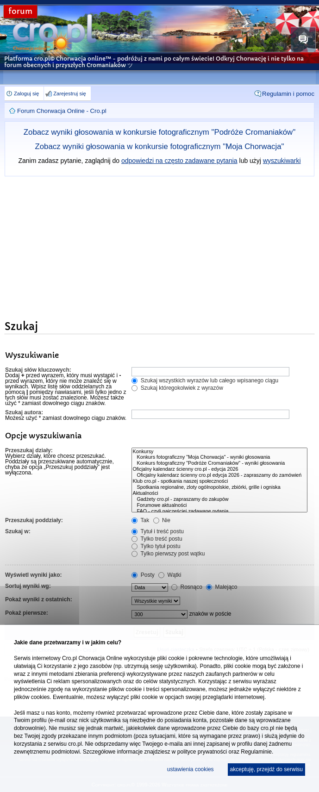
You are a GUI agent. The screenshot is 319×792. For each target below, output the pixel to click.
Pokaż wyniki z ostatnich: (38, 599)
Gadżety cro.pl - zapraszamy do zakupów (219, 499)
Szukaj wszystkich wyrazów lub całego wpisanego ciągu (204, 380)
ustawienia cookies (190, 769)
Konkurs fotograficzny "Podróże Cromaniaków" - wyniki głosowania (219, 463)
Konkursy (219, 452)
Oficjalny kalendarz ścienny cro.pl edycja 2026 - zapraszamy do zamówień (219, 475)
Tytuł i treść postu (157, 531)
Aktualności (219, 493)
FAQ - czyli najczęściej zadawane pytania (219, 511)
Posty (142, 575)
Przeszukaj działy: (29, 450)
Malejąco (221, 587)
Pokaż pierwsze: (26, 613)
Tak (140, 520)
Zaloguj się (26, 93)
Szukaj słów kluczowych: (38, 370)
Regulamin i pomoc (288, 93)
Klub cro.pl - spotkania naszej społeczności (219, 481)
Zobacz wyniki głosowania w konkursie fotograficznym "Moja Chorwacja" (159, 146)
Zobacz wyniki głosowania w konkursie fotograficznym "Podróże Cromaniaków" (159, 132)
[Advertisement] (159, 246)
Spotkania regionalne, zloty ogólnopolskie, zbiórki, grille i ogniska (219, 487)
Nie (161, 520)
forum (20, 11)
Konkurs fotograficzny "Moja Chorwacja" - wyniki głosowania (219, 457)
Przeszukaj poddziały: (34, 520)
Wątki (169, 575)
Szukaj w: (18, 531)
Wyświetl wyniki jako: (33, 575)
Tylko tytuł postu (155, 546)
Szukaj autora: (24, 412)
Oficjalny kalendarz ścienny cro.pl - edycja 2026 (219, 469)
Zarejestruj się (69, 93)
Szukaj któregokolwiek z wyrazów (177, 388)
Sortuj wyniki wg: (28, 586)
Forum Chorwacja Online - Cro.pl (61, 110)
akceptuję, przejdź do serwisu (266, 769)
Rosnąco (186, 587)
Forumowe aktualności (219, 505)
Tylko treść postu (156, 539)
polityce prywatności (202, 751)
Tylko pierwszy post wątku (168, 553)
